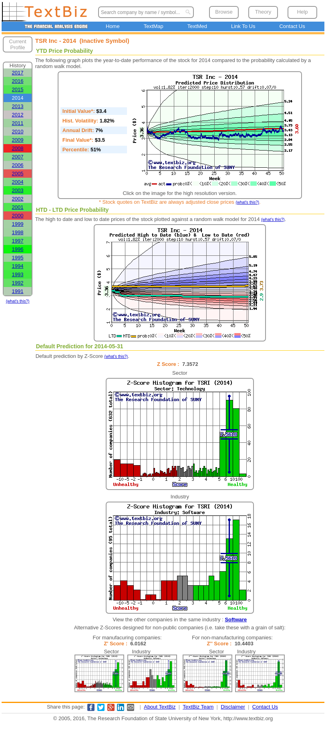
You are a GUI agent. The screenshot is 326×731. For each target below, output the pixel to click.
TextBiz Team (198, 707)
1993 (18, 274)
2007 (18, 157)
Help (302, 12)
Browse (223, 12)
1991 (18, 291)
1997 (18, 241)
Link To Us (243, 26)
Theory (263, 12)
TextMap (153, 26)
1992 (18, 283)
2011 (18, 123)
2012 (18, 115)
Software (236, 620)
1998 (18, 232)
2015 (18, 89)
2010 (18, 132)
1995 (18, 258)
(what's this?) (18, 301)
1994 (18, 266)
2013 (18, 106)
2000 (18, 216)
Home (113, 26)
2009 (18, 140)
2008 (18, 148)
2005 (18, 174)
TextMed (197, 26)
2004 (18, 182)
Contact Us (292, 26)
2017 (18, 73)
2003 (18, 190)
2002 (18, 199)
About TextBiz (159, 707)
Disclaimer (233, 707)
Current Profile (17, 44)
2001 (18, 207)
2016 (18, 81)
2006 (18, 165)
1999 (18, 224)
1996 (18, 249)
